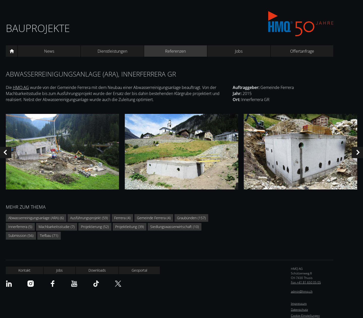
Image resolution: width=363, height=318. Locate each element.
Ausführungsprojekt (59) (89, 217)
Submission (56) (21, 235)
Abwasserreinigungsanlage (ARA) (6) (36, 217)
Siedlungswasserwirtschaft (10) (174, 226)
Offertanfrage (302, 51)
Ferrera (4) (122, 217)
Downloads (97, 270)
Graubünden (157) (191, 217)
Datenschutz (299, 309)
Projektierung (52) (95, 226)
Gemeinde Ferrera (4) (154, 217)
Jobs (239, 51)
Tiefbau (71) (49, 235)
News (49, 51)
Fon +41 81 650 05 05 (306, 282)
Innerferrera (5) (20, 226)
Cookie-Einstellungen (305, 315)
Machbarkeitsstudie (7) (57, 226)
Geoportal (139, 270)
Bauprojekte (38, 28)
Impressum (299, 303)
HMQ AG (21, 87)
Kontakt (24, 270)
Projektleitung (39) (129, 226)
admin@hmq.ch (302, 291)
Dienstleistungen (112, 51)
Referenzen (175, 51)
